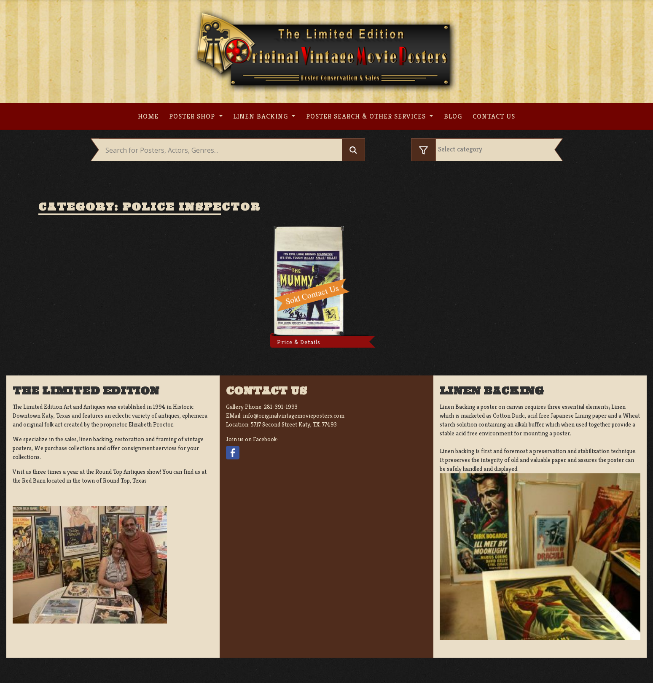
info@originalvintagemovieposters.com (293, 415)
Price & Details (298, 342)
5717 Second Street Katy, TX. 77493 (294, 424)
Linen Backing (261, 116)
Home (148, 116)
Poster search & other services (367, 116)
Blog (453, 116)
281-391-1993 (281, 406)
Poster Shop (193, 116)
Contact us (494, 116)
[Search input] (222, 150)
